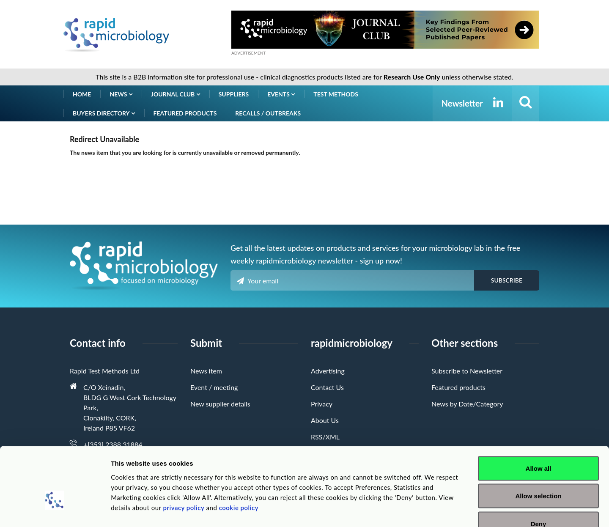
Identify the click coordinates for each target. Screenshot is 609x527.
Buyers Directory (104, 113)
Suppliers (234, 94)
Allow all (538, 416)
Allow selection (538, 443)
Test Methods (335, 94)
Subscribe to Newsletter (466, 371)
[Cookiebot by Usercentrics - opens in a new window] (55, 510)
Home (82, 94)
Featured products (185, 113)
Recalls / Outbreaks (268, 113)
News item (206, 371)
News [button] (121, 94)
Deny (538, 471)
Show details (444, 510)
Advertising (328, 371)
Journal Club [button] (175, 94)
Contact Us (327, 387)
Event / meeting (214, 387)
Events (281, 94)
